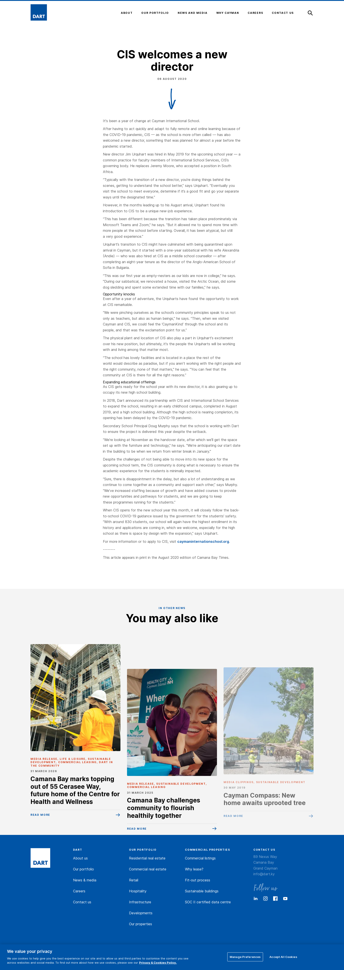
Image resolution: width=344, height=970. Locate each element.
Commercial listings (200, 858)
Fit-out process (197, 880)
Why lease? (194, 869)
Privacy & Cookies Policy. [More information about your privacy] (158, 962)
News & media (84, 880)
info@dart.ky (264, 874)
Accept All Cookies (283, 956)
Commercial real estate (147, 869)
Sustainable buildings (202, 891)
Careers (79, 891)
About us (80, 858)
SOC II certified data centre (208, 902)
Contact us (82, 902)
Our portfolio (83, 869)
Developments (140, 913)
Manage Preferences (245, 956)
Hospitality (138, 891)
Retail (133, 880)
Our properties (140, 924)
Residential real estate (147, 858)
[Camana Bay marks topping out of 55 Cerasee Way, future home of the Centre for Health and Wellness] (75, 753)
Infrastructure (140, 902)
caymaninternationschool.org (203, 541)
